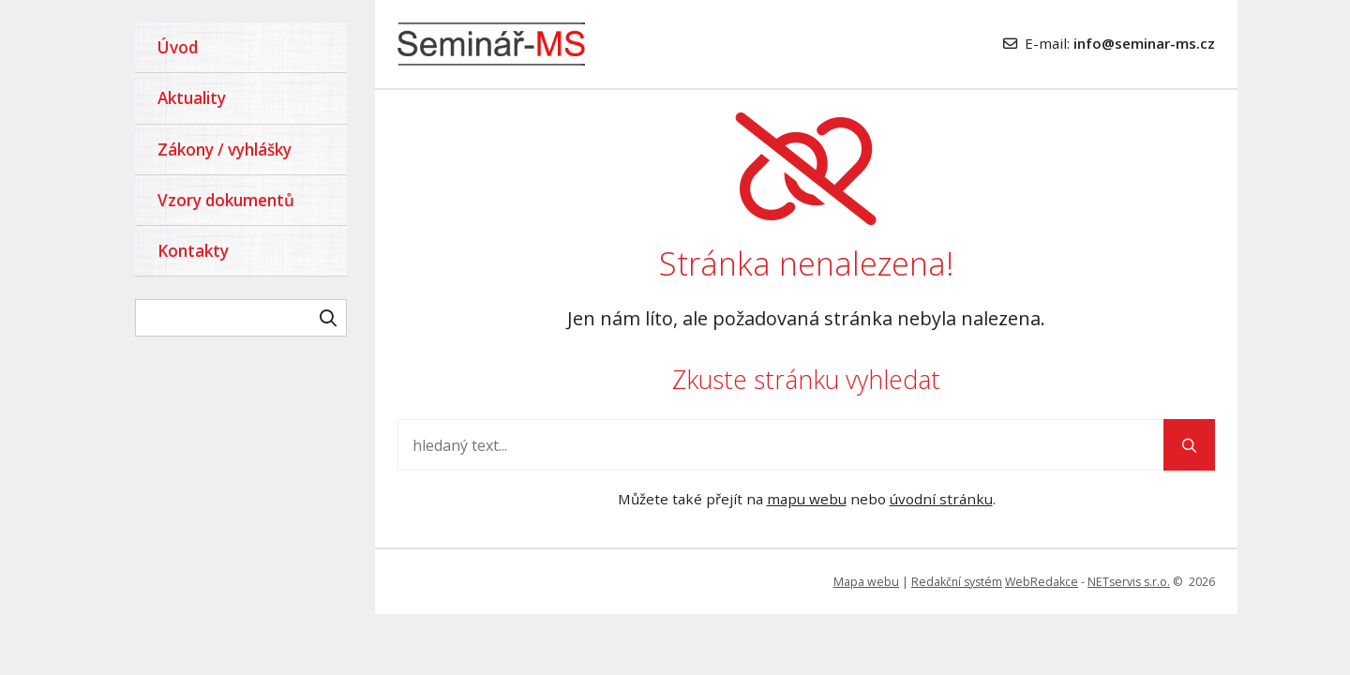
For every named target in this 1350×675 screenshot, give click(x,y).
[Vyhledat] (328, 318)
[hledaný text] (241, 318)
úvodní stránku (941, 498)
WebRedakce (1041, 582)
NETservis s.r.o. (1129, 582)
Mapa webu (866, 582)
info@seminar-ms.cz (1144, 43)
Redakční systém (956, 582)
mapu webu (807, 498)
